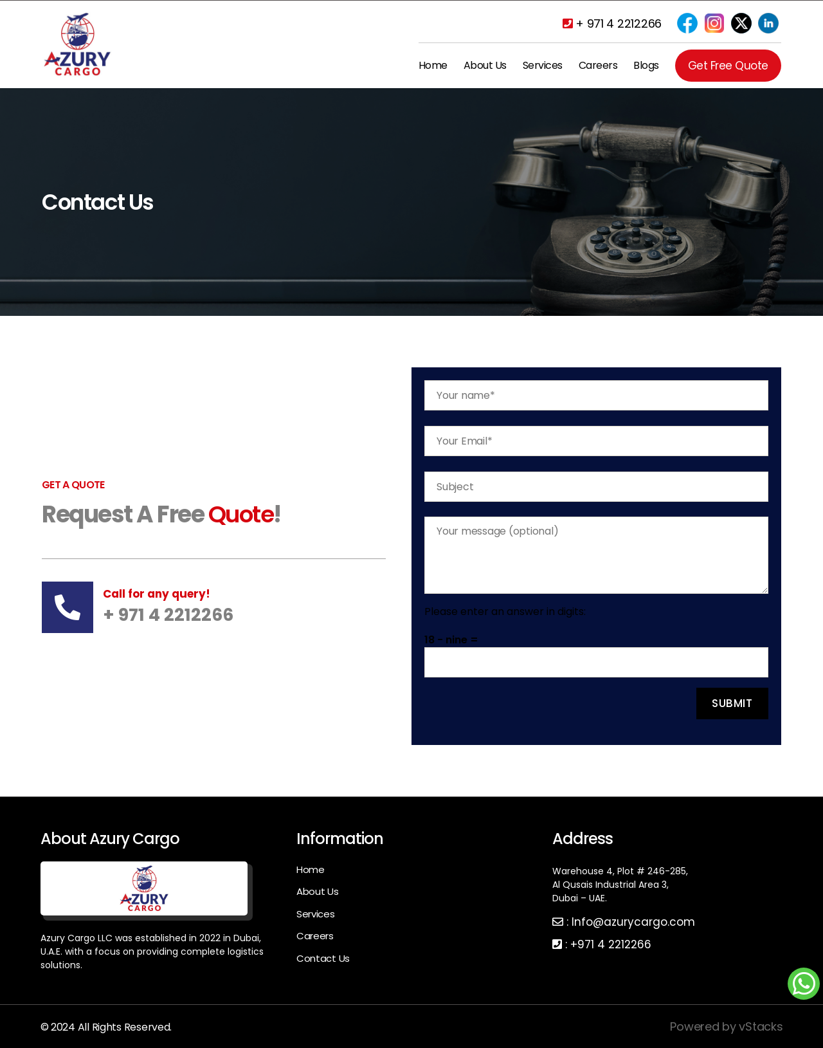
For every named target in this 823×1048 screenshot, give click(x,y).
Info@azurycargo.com (633, 922)
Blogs (646, 65)
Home (433, 65)
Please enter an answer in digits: (505, 611)
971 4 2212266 (614, 944)
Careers (598, 65)
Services (543, 65)
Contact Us (323, 958)
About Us (485, 65)
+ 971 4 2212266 (612, 23)
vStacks (760, 1026)
